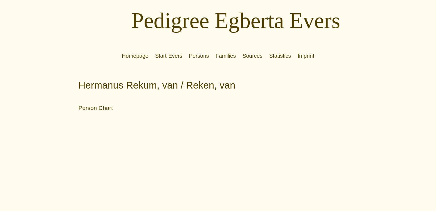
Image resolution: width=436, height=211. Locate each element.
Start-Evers (168, 56)
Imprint (306, 56)
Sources (252, 56)
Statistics (280, 56)
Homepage (135, 56)
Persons (199, 56)
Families (225, 56)
